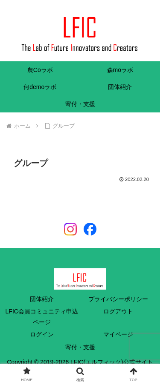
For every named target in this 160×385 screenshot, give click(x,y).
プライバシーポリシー (118, 299)
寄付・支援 (80, 347)
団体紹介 (42, 299)
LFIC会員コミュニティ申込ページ (42, 316)
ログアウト (118, 311)
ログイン (42, 334)
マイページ (118, 334)
